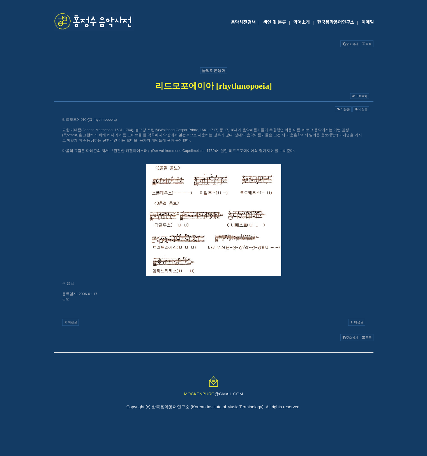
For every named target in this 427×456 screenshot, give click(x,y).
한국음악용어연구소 (335, 22)
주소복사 (350, 43)
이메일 (367, 22)
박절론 (360, 109)
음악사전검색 (243, 22)
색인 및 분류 (274, 22)
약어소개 (301, 22)
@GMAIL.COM (213, 393)
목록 (366, 43)
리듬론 (343, 109)
